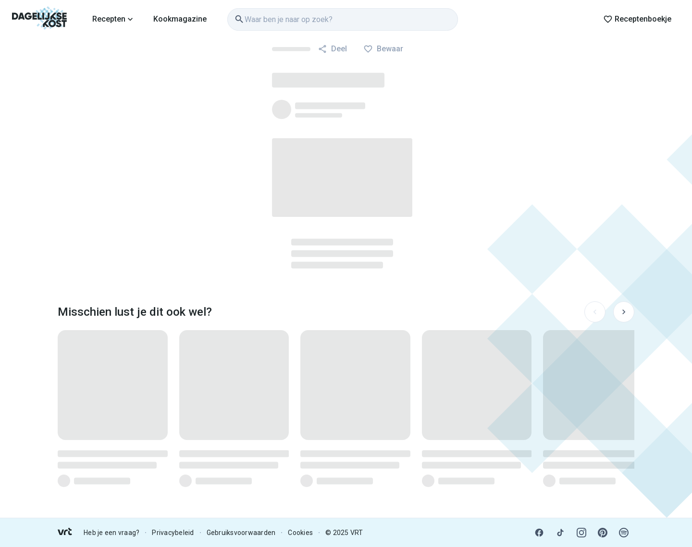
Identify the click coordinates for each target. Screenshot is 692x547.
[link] (40, 19)
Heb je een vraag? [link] (111, 532)
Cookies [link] (300, 532)
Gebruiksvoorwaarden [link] (241, 532)
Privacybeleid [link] (173, 532)
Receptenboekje (637, 19)
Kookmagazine (180, 19)
